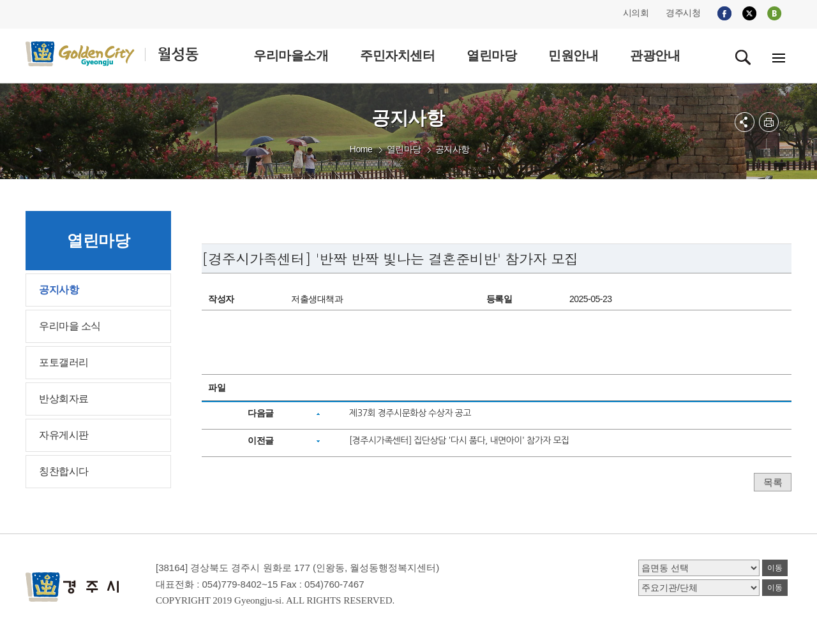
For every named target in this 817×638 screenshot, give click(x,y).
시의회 (636, 13)
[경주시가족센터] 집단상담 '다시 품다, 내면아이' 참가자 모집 (459, 440)
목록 (772, 482)
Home (361, 149)
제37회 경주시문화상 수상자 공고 (410, 413)
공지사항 (452, 149)
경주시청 (683, 13)
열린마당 (404, 149)
